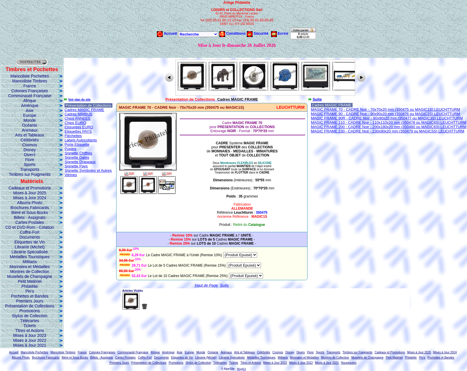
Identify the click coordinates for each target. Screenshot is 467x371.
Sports (29, 164)
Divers (30, 154)
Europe (29, 115)
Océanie (29, 125)
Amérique (29, 105)
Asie (30, 110)
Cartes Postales (29, 222)
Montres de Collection (29, 271)
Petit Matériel (30, 281)
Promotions (29, 311)
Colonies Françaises (29, 90)
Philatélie (29, 286)
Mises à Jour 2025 (29, 193)
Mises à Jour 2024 (29, 197)
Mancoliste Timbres (29, 81)
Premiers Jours (29, 301)
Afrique (29, 100)
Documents (29, 237)
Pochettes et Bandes (29, 296)
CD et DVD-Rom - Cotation (29, 227)
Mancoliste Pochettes (29, 76)
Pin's (29, 291)
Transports (29, 169)
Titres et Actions (29, 330)
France (29, 86)
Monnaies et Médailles (30, 266)
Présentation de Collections (29, 306)
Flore (29, 159)
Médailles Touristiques (29, 256)
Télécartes (29, 320)
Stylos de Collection (29, 315)
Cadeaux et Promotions (29, 188)
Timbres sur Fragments (30, 174)
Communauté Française (29, 95)
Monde (29, 120)
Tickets (29, 325)
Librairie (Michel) (30, 247)
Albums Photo (29, 202)
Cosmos (29, 145)
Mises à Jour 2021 (29, 345)
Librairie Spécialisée (30, 252)
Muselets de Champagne (29, 276)
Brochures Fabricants (29, 207)
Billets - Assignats (30, 217)
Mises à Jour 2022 (29, 340)
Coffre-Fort (29, 232)
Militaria (30, 261)
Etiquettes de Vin (29, 242)
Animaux (29, 130)
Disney (29, 149)
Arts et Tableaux (29, 135)
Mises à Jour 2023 (29, 335)
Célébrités (30, 140)
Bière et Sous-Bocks (29, 212)
